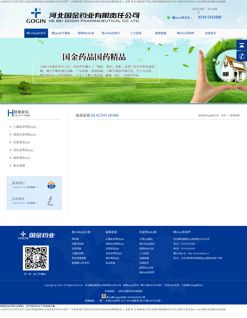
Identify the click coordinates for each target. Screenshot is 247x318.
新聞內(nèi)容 (86, 33)
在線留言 (210, 33)
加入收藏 (212, 9)
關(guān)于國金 (61, 33)
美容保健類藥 (79, 258)
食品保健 (19, 165)
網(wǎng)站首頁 (36, 33)
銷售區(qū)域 (146, 267)
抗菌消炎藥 (78, 243)
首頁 (223, 115)
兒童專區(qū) (21, 142)
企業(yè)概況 (146, 239)
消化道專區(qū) (23, 150)
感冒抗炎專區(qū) (24, 134)
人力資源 (135, 33)
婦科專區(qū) (21, 157)
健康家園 (160, 33)
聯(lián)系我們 (185, 33)
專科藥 (75, 239)
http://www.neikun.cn (198, 253)
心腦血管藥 (78, 253)
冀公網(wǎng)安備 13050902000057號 (123, 297)
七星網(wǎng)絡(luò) (192, 285)
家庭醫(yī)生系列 (80, 262)
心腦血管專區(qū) (24, 126)
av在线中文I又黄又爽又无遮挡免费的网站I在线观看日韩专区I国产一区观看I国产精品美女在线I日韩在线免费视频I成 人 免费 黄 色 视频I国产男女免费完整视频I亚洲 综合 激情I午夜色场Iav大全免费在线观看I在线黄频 (112, 1)
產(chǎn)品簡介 (111, 33)
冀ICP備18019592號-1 (151, 285)
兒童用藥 (76, 248)
